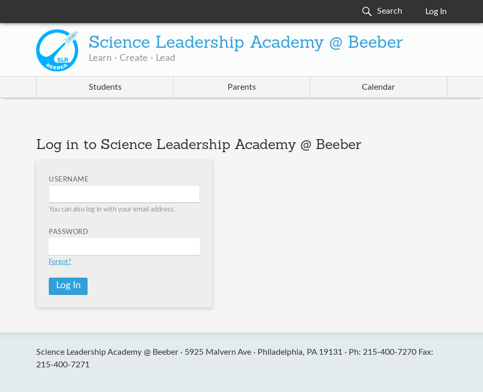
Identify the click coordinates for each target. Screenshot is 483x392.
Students (105, 87)
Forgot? (60, 262)
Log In (436, 11)
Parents (242, 87)
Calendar (378, 87)
